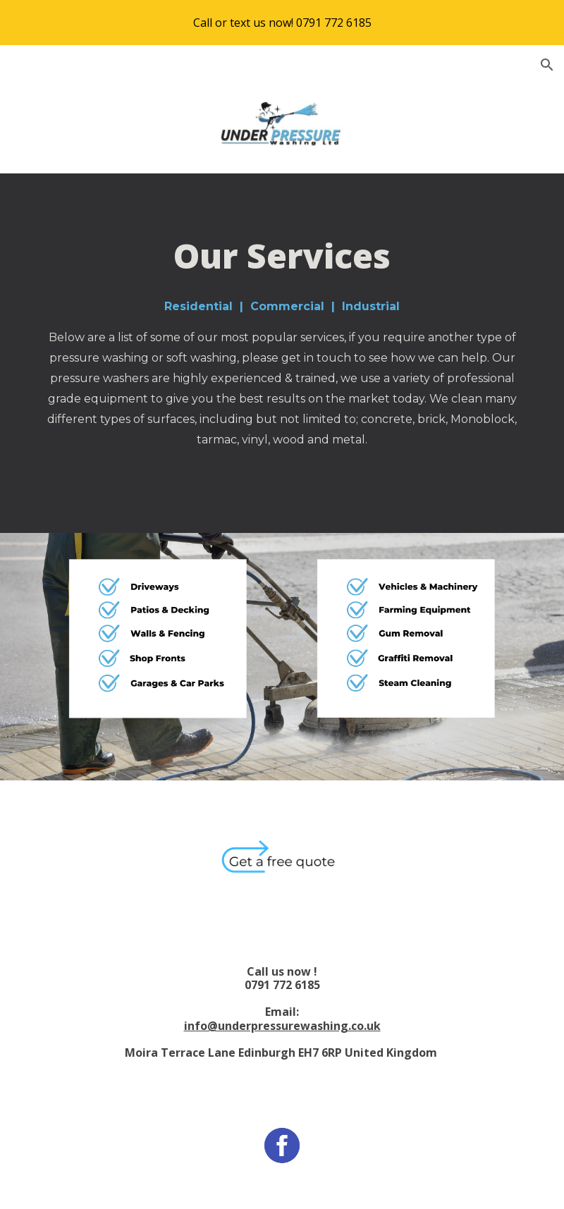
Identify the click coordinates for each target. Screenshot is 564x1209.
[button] (547, 65)
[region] (282, 22)
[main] (282, 353)
